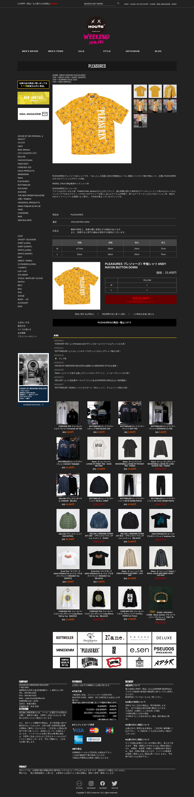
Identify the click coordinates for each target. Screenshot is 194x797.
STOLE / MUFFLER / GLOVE (30, 278)
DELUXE (21, 157)
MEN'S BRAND (66, 75)
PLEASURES (23, 181)
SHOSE (21, 296)
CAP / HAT (22, 271)
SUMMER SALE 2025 (67, 80)
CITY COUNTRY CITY (27, 153)
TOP (54, 77)
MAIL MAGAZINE (163, 4)
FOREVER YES (24, 167)
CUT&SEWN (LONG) (27, 264)
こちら (145, 697)
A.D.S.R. (21, 143)
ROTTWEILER (24, 185)
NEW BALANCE (25, 220)
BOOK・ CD (23, 299)
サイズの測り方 (24, 329)
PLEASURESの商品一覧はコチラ (114, 322)
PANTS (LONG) (24, 250)
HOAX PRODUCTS (26, 171)
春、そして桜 (60, 358)
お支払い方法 (23, 322)
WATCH (21, 282)
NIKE (20, 217)
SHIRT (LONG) (24, 243)
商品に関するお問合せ (84, 314)
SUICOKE (22, 192)
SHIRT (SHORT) (25, 247)
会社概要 (21, 333)
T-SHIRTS (22, 268)
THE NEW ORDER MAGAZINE (31, 195)
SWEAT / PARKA (25, 261)
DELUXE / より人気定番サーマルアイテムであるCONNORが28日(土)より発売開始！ (91, 380)
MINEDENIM (23, 174)
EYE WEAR (23, 275)
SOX (20, 292)
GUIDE (152, 4)
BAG (20, 289)
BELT (20, 285)
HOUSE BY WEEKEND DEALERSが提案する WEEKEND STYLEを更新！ (86, 366)
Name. (20, 178)
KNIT (20, 257)
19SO (20, 146)
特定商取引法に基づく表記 (113, 314)
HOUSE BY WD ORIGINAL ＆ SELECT (30, 137)
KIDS (20, 306)
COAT (20, 236)
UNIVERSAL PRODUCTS (29, 203)
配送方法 (21, 326)
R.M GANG (23, 188)
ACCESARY (23, 303)
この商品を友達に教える (143, 314)
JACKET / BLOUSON (27, 240)
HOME (55, 75)
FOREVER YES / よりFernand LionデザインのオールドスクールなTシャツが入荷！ (90, 344)
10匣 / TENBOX (24, 199)
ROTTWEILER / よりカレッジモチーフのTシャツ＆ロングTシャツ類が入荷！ (88, 351)
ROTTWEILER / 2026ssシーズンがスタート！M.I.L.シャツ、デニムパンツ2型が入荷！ (92, 388)
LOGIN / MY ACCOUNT (139, 4)
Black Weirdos (24, 150)
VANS (20, 210)
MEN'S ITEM (63, 77)
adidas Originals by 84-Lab (29, 206)
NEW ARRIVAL (64, 82)
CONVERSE (23, 213)
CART (126, 4)
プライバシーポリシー (27, 336)
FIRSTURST (23, 164)
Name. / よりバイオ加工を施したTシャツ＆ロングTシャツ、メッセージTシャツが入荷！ (93, 373)
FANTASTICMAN (25, 160)
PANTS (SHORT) (25, 254)
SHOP (174, 4)
